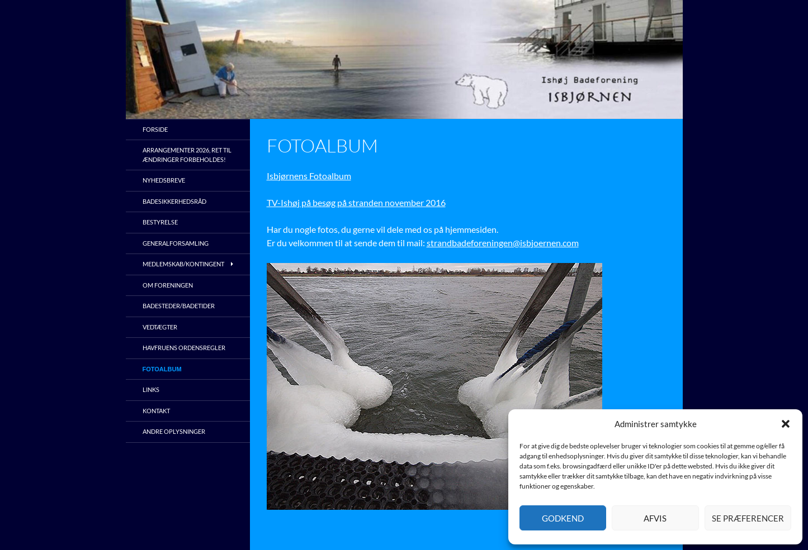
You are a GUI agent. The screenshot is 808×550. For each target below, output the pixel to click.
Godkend (563, 518)
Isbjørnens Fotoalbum (309, 175)
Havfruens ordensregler (184, 347)
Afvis (655, 518)
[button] (785, 423)
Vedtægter (160, 327)
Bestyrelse (160, 222)
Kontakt (156, 410)
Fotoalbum (162, 369)
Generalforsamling (176, 243)
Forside (155, 129)
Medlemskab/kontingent (183, 263)
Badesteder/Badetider (179, 305)
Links (151, 389)
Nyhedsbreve (164, 180)
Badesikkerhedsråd (174, 201)
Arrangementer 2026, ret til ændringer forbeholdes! (187, 154)
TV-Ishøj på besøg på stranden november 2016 (356, 202)
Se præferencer (748, 518)
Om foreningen (168, 285)
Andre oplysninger (174, 431)
